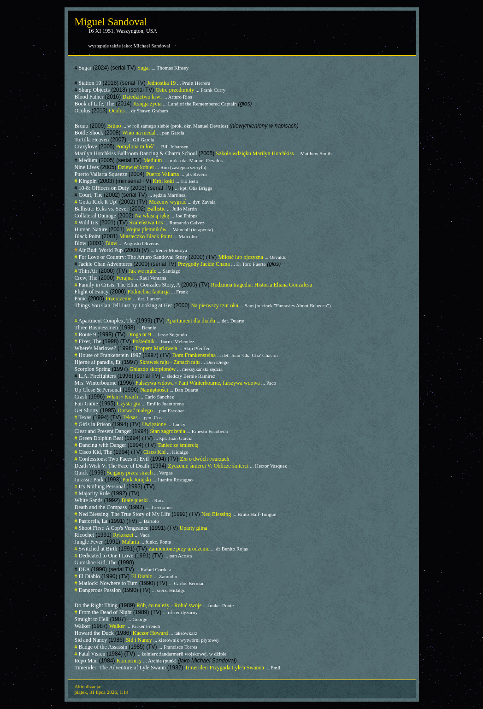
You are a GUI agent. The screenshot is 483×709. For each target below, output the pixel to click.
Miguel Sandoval (111, 22)
